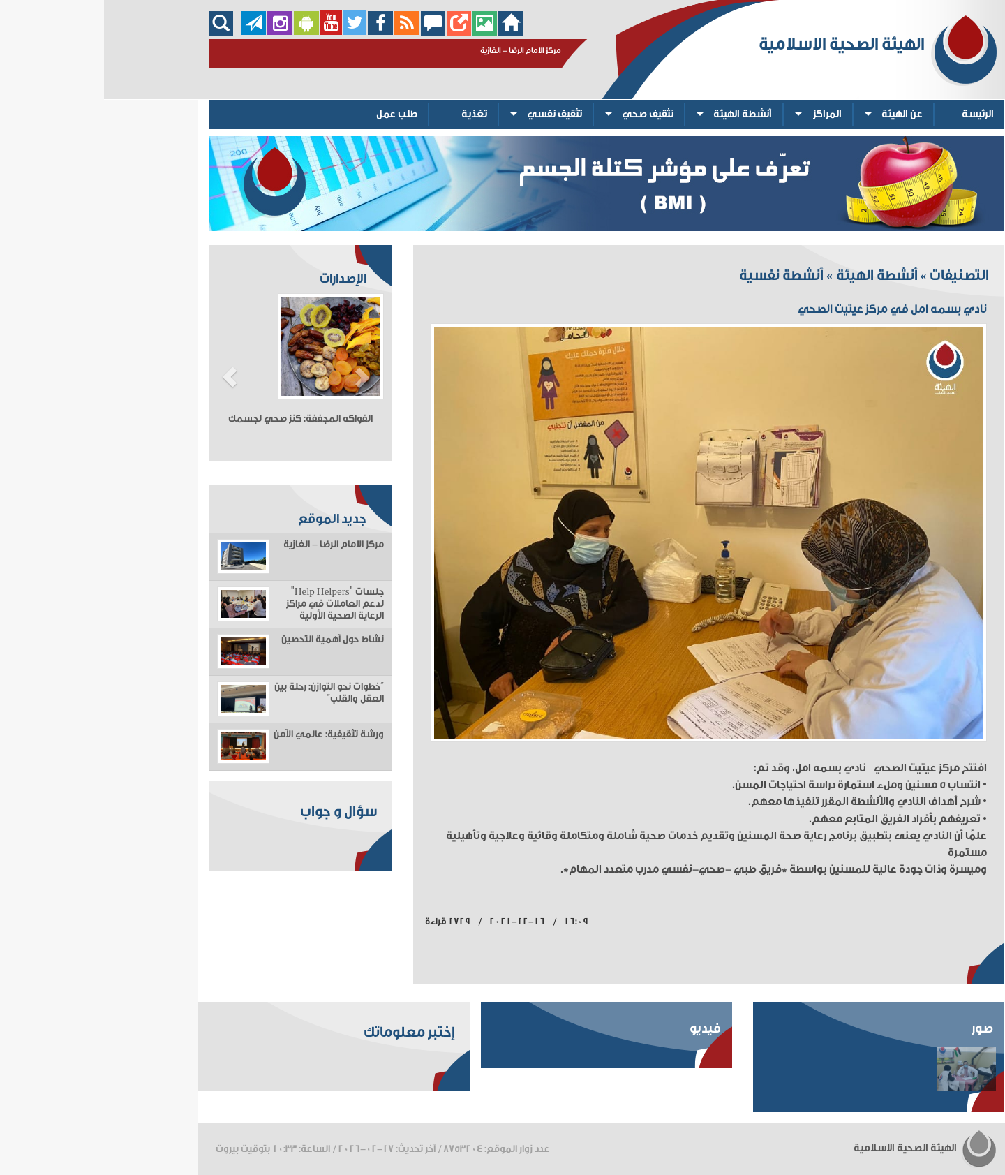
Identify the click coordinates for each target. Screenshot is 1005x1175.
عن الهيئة (798, 114)
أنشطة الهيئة (638, 114)
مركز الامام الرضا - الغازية (229, 544)
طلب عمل (292, 114)
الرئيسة (874, 114)
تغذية (370, 114)
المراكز (723, 114)
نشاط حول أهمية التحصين (228, 639)
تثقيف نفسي (450, 114)
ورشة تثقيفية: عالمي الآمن (225, 734)
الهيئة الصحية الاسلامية (821, 1148)
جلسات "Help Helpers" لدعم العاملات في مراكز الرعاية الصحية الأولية (231, 603)
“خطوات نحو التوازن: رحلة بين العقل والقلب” (225, 692)
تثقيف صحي (544, 114)
